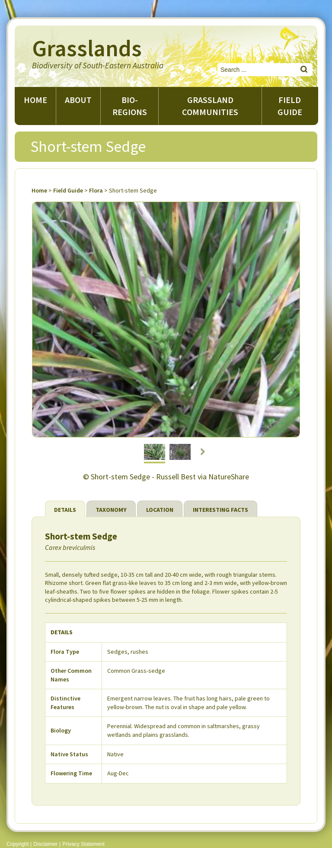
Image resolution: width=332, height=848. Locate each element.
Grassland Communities (210, 105)
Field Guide (68, 190)
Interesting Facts (220, 510)
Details (65, 510)
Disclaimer (45, 844)
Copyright (17, 844)
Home (35, 99)
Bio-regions (129, 105)
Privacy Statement (83, 844)
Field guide (290, 105)
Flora (96, 190)
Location (159, 510)
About (78, 99)
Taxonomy (111, 510)
